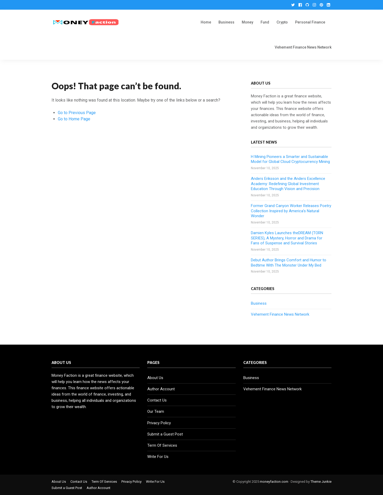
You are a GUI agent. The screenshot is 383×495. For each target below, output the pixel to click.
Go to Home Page (74, 118)
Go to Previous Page (77, 112)
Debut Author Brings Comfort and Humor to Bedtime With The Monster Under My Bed (288, 263)
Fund (265, 22)
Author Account (161, 389)
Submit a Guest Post (165, 434)
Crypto (282, 22)
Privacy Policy (159, 423)
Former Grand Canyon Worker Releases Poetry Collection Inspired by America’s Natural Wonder (291, 210)
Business (226, 22)
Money (247, 22)
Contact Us (157, 400)
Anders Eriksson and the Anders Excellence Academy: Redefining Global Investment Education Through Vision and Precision (288, 183)
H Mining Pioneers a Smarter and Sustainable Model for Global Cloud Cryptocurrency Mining (290, 159)
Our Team (155, 411)
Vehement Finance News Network (303, 47)
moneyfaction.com (274, 482)
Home (206, 22)
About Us (155, 377)
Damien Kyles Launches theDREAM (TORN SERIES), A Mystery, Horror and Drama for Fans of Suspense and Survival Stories (287, 238)
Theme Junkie (321, 482)
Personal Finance (310, 22)
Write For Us (157, 456)
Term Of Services (162, 445)
